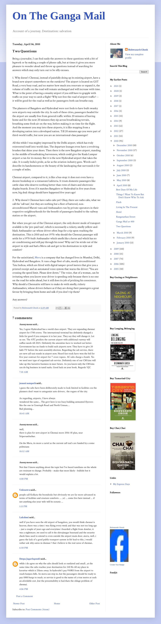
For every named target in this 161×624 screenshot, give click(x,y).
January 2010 (123, 242)
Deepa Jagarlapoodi (29, 558)
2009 (116, 249)
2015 (116, 116)
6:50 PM (23, 547)
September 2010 (125, 160)
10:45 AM (24, 413)
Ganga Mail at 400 (125, 221)
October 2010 (124, 155)
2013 (116, 126)
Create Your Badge (117, 565)
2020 (116, 91)
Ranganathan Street (125, 216)
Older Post (94, 603)
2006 (116, 264)
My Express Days (121, 484)
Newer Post (19, 603)
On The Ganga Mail (58, 16)
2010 (116, 141)
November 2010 (125, 150)
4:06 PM (23, 589)
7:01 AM (23, 372)
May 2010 (122, 180)
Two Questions (123, 226)
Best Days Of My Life (126, 189)
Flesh (118, 202)
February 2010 (124, 237)
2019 (116, 96)
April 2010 (122, 185)
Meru (38, 257)
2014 (116, 121)
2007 (116, 259)
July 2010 (121, 170)
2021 (116, 86)
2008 (116, 254)
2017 (116, 106)
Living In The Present (126, 207)
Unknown (24, 490)
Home (57, 603)
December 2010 (125, 145)
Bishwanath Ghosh (138, 49)
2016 (116, 111)
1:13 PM (23, 506)
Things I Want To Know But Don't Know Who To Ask (130, 196)
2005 (116, 269)
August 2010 (123, 165)
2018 (116, 101)
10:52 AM (24, 451)
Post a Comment (24, 596)
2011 (116, 136)
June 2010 (122, 175)
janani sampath (27, 383)
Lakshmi (24, 517)
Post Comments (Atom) (37, 609)
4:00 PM (23, 479)
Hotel (119, 212)
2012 (116, 131)
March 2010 (123, 232)
